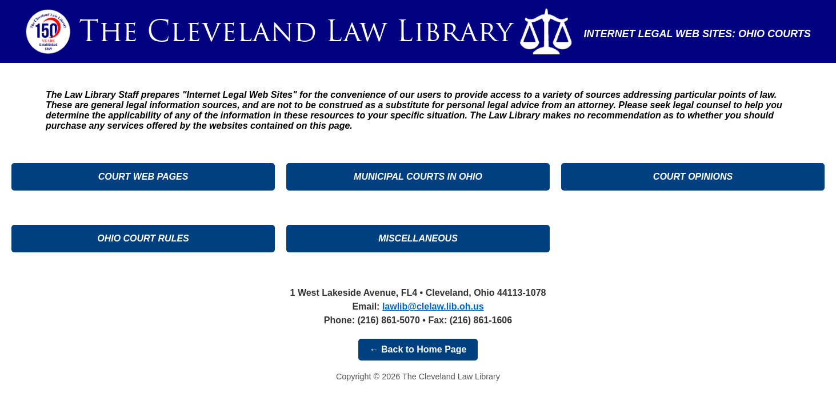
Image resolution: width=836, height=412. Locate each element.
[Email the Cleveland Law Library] (433, 306)
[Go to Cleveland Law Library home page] (295, 31)
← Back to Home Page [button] (418, 349)
